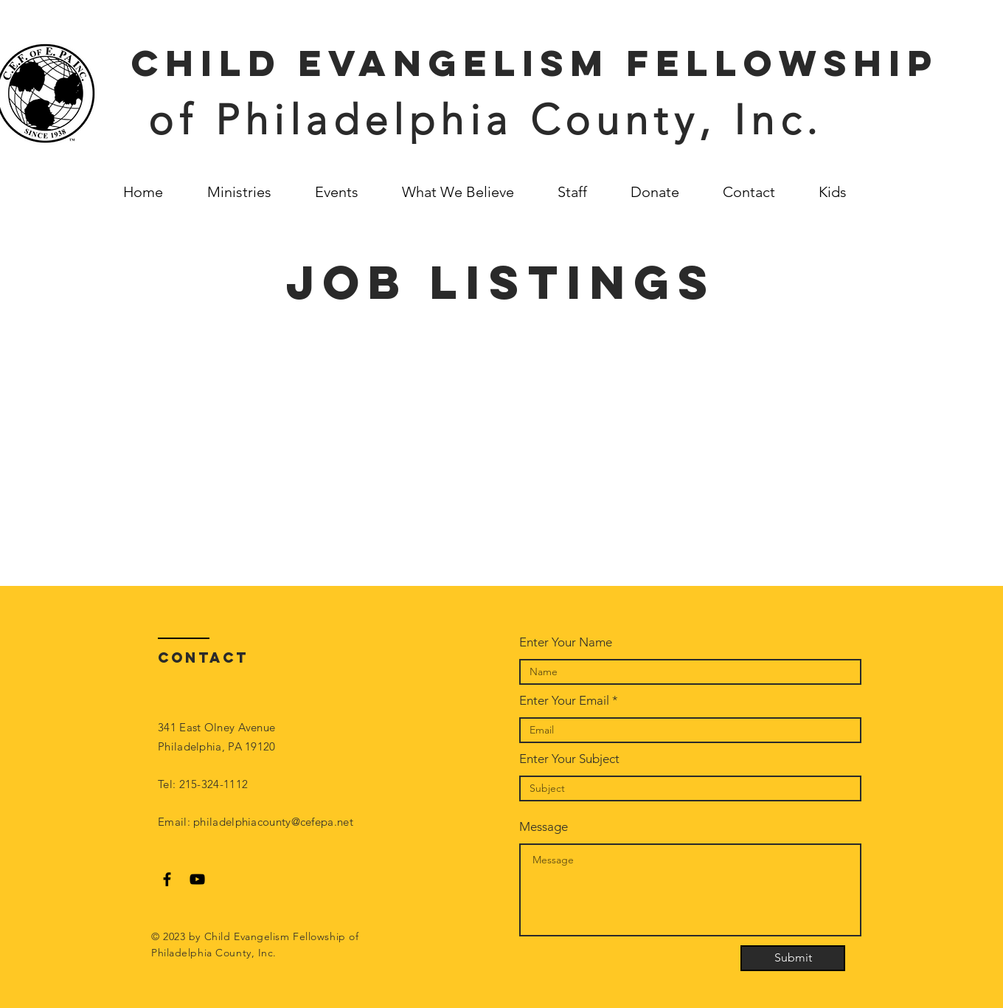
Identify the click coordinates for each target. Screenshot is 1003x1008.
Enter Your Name (565, 642)
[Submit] (792, 958)
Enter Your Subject (569, 759)
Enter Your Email (564, 700)
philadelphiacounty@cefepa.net (273, 822)
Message (543, 827)
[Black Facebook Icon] (167, 879)
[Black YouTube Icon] (197, 879)
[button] (843, 192)
